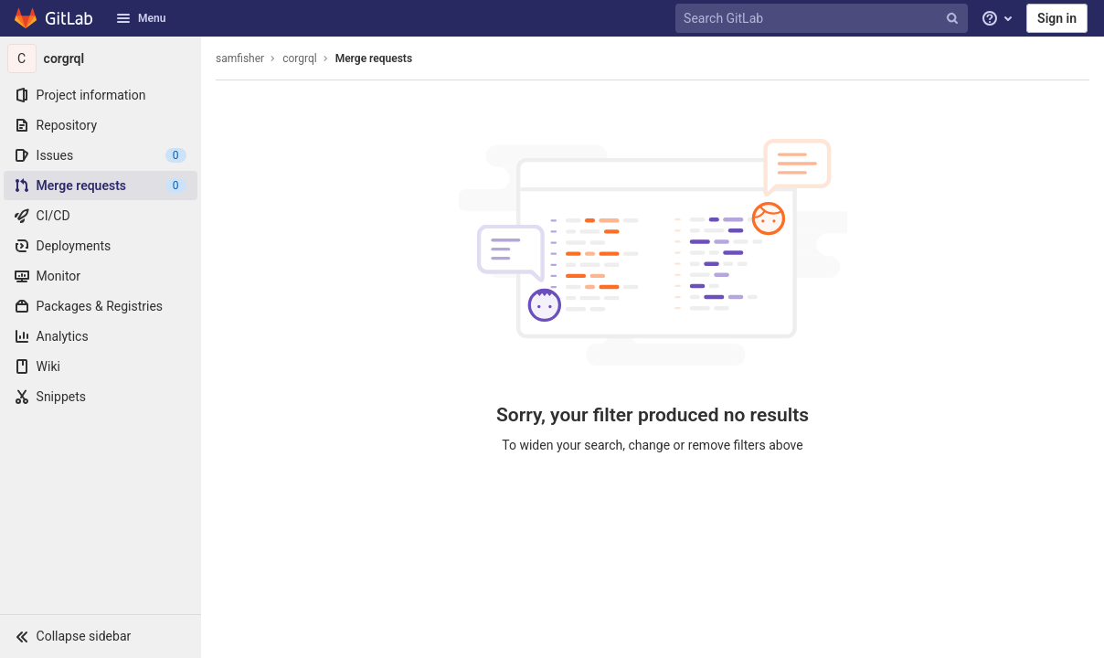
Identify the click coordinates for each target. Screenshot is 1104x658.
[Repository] (100, 125)
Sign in (1057, 18)
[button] (100, 636)
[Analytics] (100, 336)
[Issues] (100, 155)
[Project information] (100, 95)
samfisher (240, 58)
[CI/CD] (100, 215)
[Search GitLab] (823, 18)
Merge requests (373, 58)
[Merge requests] (100, 185)
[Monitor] (100, 276)
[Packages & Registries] (100, 306)
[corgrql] (100, 58)
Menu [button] (140, 18)
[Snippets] (100, 396)
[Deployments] (100, 245)
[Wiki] (100, 366)
